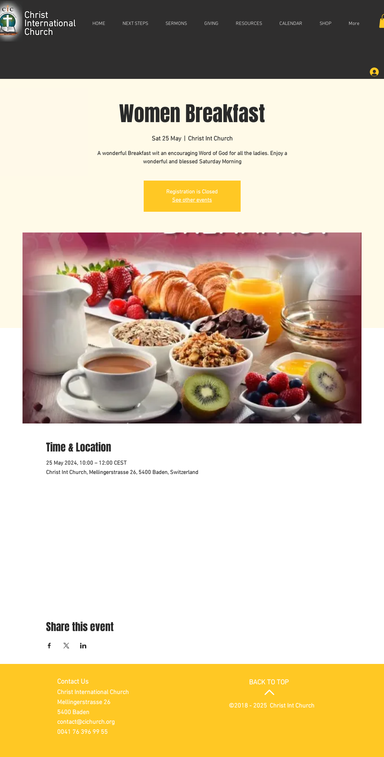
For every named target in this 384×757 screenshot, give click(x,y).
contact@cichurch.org (86, 722)
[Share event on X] (66, 645)
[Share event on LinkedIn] (83, 645)
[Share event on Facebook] (49, 645)
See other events (192, 200)
